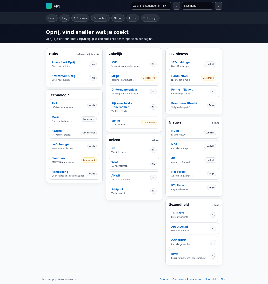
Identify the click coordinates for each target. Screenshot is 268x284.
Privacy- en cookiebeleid (202, 279)
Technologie (150, 18)
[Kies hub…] (197, 6)
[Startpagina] (53, 6)
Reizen (132, 18)
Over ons (178, 279)
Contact (165, 279)
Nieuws (118, 18)
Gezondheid (100, 18)
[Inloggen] (218, 6)
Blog (64, 18)
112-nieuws (80, 18)
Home (51, 18)
